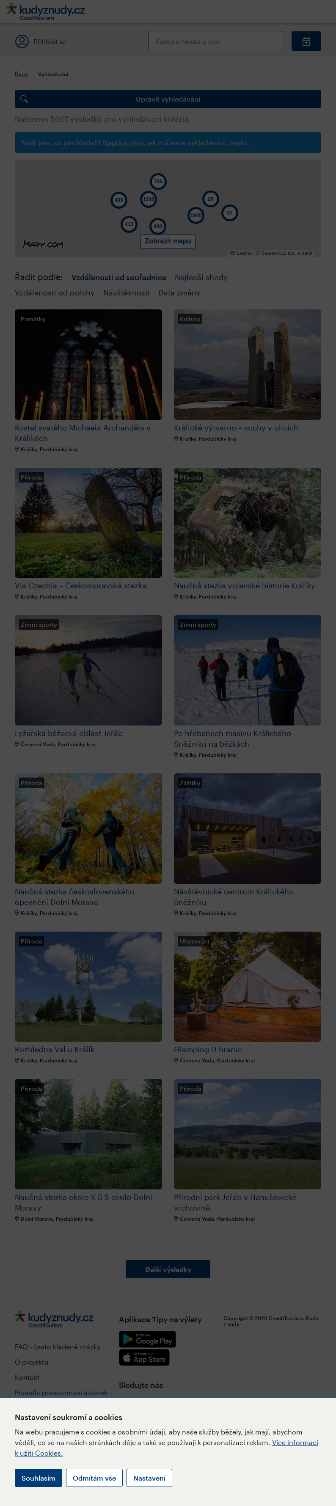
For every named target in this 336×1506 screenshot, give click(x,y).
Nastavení (149, 1478)
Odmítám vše (94, 1478)
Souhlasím (38, 1478)
